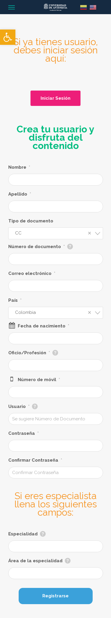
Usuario (19, 406)
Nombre (19, 167)
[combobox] (55, 233)
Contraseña (23, 433)
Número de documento (36, 246)
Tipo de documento (30, 221)
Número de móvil (39, 379)
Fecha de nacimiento (43, 326)
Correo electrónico (31, 273)
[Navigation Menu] (11, 7)
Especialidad (23, 534)
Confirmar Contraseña (35, 460)
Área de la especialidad (35, 560)
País (15, 300)
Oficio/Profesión (29, 352)
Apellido (19, 194)
